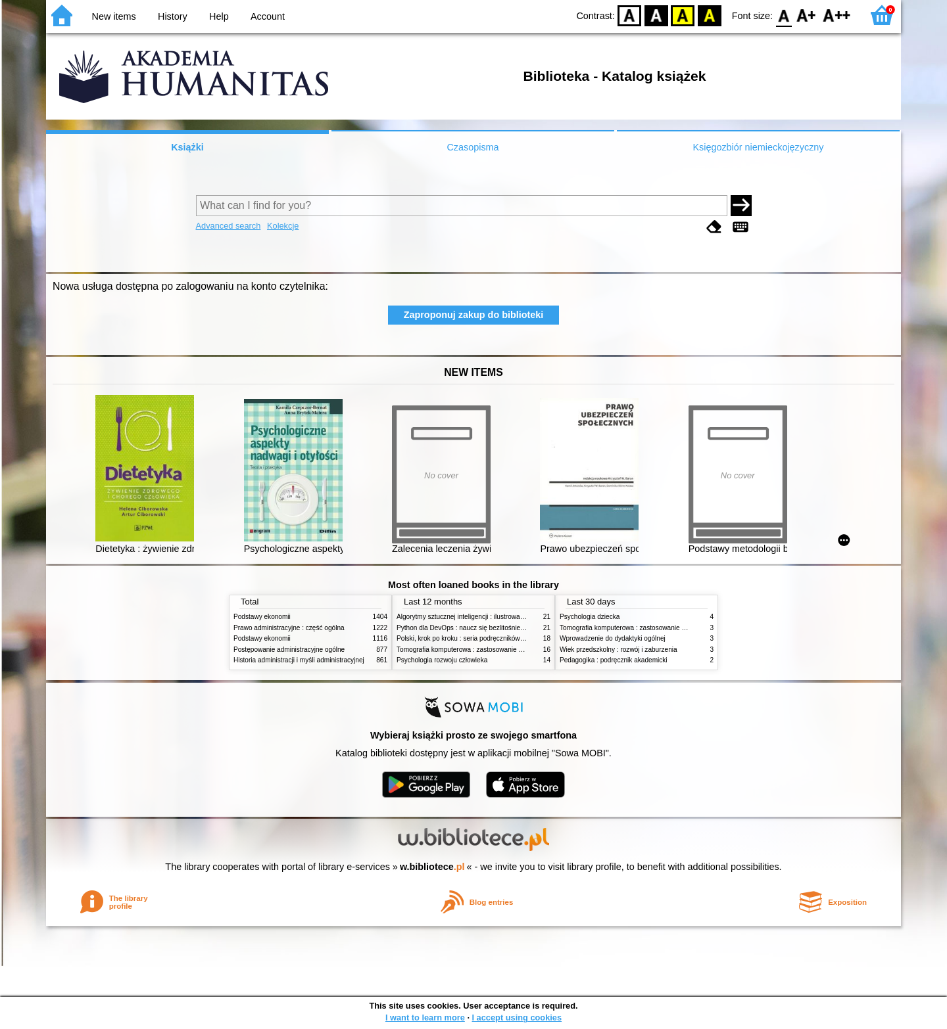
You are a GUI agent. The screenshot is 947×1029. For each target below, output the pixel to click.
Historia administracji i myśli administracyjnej (298, 660)
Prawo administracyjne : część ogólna (289, 627)
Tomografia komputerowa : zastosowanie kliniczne (470, 649)
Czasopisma (472, 147)
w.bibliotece (432, 866)
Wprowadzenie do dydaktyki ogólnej (613, 638)
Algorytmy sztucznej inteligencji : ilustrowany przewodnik (479, 616)
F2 (837, 14)
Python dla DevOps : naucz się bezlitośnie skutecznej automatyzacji (496, 627)
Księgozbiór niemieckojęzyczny (757, 147)
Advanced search (228, 226)
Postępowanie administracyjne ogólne (289, 649)
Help (219, 16)
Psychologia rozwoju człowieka (442, 660)
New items (114, 16)
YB (683, 14)
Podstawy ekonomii (262, 616)
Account (268, 16)
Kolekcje (283, 226)
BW (656, 14)
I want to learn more (425, 1017)
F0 (783, 14)
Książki (187, 147)
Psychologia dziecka (589, 616)
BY (709, 14)
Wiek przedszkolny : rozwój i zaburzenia (618, 649)
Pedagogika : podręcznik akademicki (614, 660)
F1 (806, 14)
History (172, 16)
